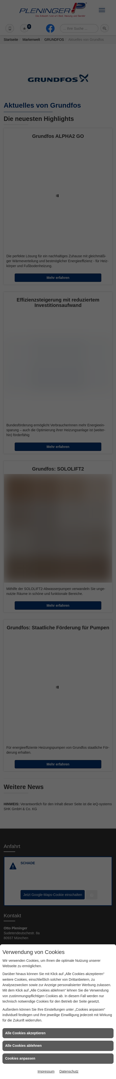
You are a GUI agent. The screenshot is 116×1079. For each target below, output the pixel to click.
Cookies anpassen (20, 1058)
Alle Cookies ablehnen (23, 1046)
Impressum (45, 1071)
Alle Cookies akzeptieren (25, 1033)
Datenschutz (69, 1071)
